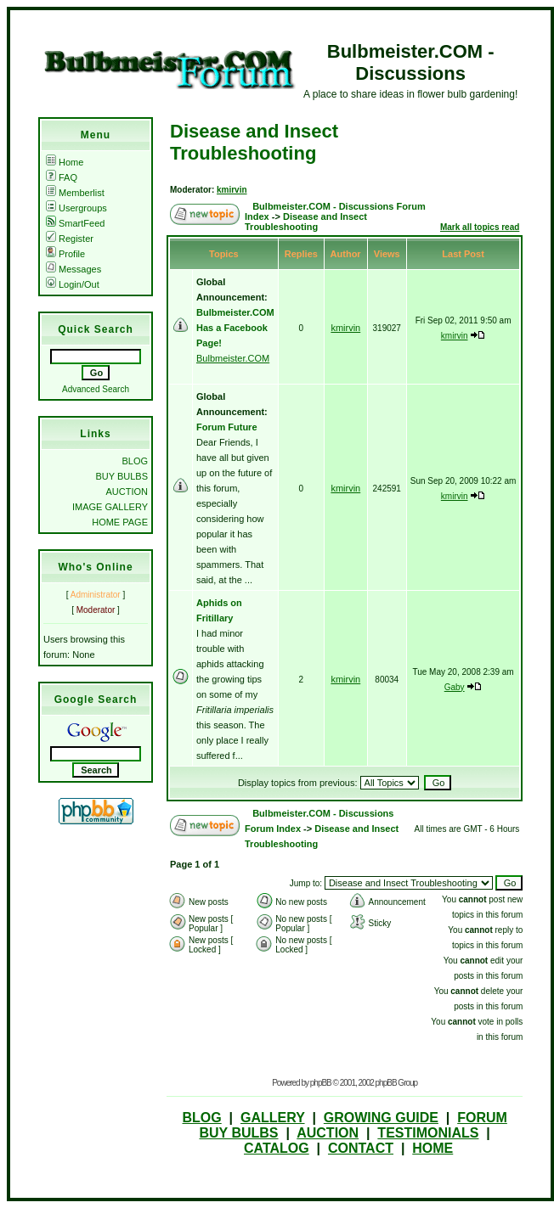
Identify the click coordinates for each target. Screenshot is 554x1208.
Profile (65, 254)
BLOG (135, 461)
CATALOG (276, 1148)
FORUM (482, 1117)
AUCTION (127, 491)
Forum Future (226, 427)
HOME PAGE (120, 522)
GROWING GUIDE (381, 1117)
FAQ (61, 177)
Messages (73, 269)
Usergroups (76, 208)
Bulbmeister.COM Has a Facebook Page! (235, 327)
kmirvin (232, 189)
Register (69, 238)
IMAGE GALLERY (110, 507)
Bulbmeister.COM (232, 358)
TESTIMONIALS (427, 1133)
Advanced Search (95, 389)
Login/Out (72, 284)
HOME (432, 1148)
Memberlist (75, 193)
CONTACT (360, 1148)
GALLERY (272, 1117)
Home (64, 162)
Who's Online (95, 567)
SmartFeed (75, 223)
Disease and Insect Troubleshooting (254, 142)
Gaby (454, 687)
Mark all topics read (479, 227)
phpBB (320, 1082)
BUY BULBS (121, 476)
